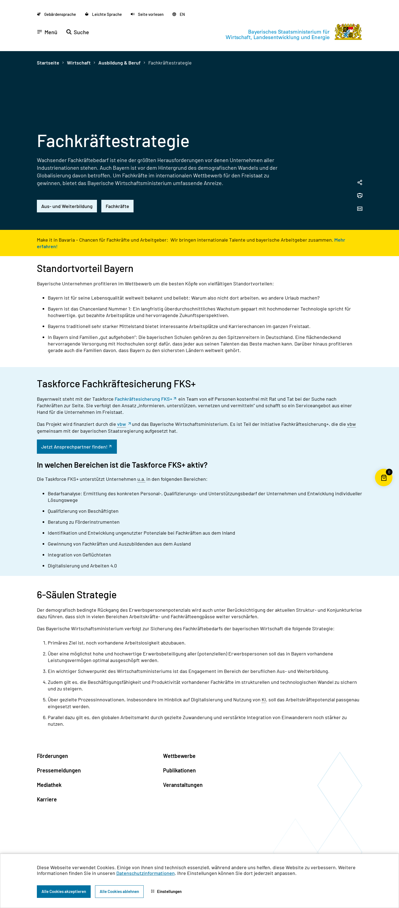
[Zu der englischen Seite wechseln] (178, 14)
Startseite (48, 63)
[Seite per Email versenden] (359, 209)
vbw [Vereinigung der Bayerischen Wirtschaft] (121, 424)
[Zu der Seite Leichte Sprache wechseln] (103, 14)
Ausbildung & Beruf (119, 63)
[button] (147, 14)
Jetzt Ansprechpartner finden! (74, 447)
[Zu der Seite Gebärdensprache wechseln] (56, 14)
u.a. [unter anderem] (141, 479)
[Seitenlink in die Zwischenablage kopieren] (359, 183)
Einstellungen (166, 891)
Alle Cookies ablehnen (119, 891)
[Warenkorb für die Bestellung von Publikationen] (383, 486)
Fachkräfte (117, 206)
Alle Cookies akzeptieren (64, 891)
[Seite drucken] (359, 196)
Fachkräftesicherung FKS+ (143, 399)
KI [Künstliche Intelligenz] (264, 699)
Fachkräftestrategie (170, 63)
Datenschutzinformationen (145, 873)
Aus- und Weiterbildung (67, 206)
